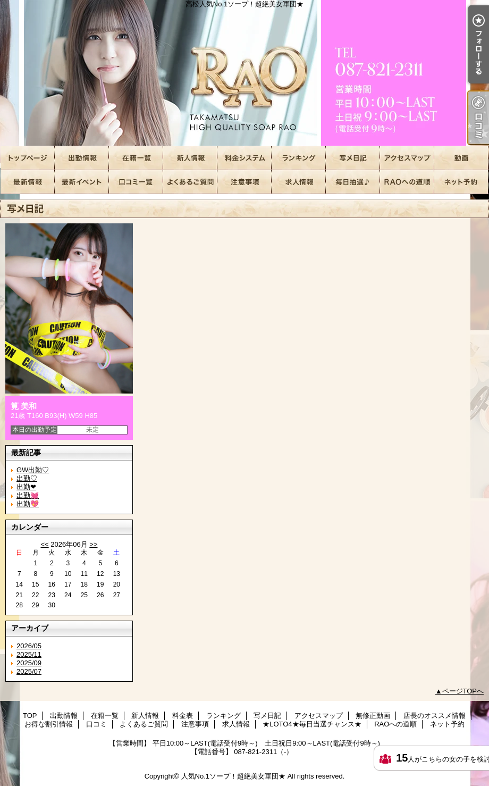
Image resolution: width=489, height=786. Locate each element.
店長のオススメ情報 (28, 182)
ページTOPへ (463, 691)
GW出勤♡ (32, 470)
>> (93, 544)
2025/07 (28, 671)
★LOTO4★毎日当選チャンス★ (353, 182)
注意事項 (244, 182)
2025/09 (28, 663)
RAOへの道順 (407, 182)
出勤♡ (26, 478)
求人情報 (299, 182)
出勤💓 (27, 495)
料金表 (244, 158)
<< (44, 544)
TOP (28, 158)
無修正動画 (461, 158)
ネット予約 (461, 182)
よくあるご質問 (190, 182)
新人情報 (190, 158)
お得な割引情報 (82, 182)
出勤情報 (82, 158)
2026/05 (28, 646)
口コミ (136, 182)
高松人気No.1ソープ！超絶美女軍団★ (244, 73)
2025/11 (28, 654)
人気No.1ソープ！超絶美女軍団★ (233, 776)
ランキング (299, 158)
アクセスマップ (407, 158)
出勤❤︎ (26, 487)
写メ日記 (353, 158)
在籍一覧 (136, 158)
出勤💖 (27, 504)
